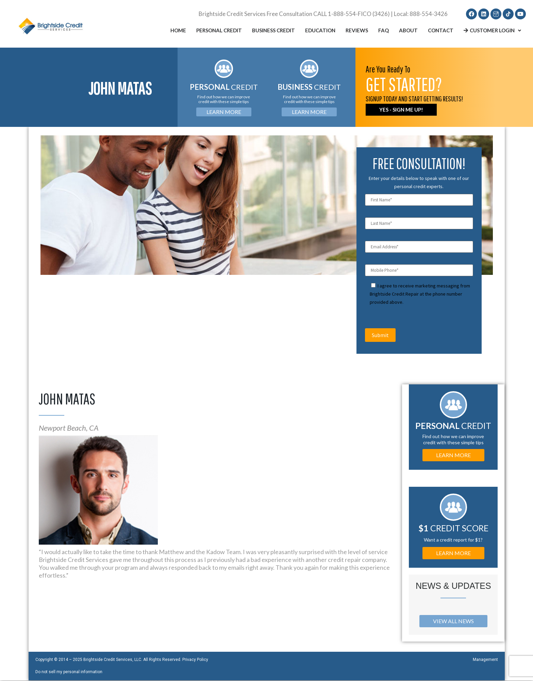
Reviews (357, 31)
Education (320, 31)
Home (178, 31)
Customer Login (492, 31)
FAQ (383, 31)
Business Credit (273, 31)
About (408, 31)
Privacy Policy (195, 660)
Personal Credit (219, 31)
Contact (440, 31)
